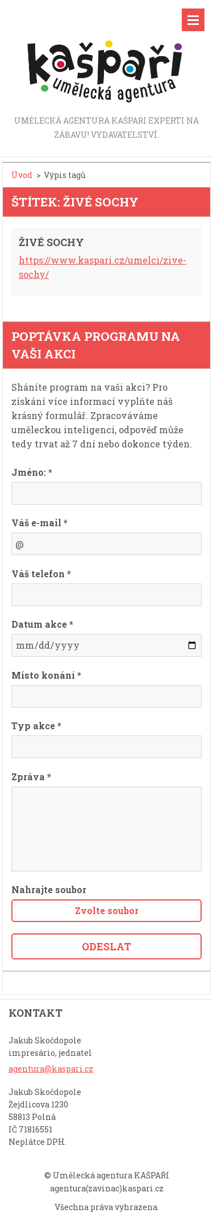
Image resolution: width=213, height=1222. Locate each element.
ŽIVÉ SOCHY (51, 242)
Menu (193, 20)
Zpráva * (31, 777)
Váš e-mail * (39, 522)
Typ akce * (36, 725)
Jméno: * (31, 472)
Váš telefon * (41, 574)
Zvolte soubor (107, 910)
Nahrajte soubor (48, 889)
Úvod (21, 175)
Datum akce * (42, 624)
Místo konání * (46, 675)
